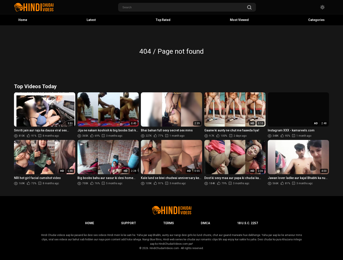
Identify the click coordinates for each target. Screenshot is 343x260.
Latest (91, 20)
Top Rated (163, 20)
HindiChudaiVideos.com (164, 248)
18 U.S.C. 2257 (247, 223)
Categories (316, 20)
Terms (168, 223)
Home (22, 20)
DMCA (205, 223)
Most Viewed (239, 20)
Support (128, 223)
